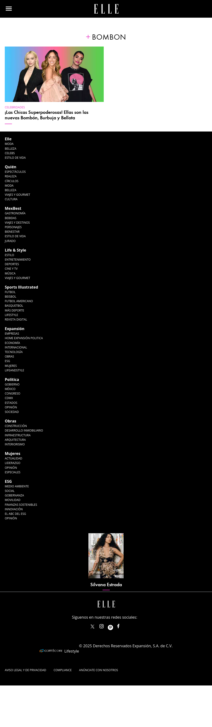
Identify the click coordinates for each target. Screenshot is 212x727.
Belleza (10, 149)
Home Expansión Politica (24, 338)
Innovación (14, 509)
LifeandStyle (14, 370)
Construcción (16, 426)
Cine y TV (11, 269)
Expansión (14, 328)
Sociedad (12, 412)
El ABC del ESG (15, 514)
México (10, 389)
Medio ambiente (17, 486)
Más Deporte (14, 310)
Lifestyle (11, 315)
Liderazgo (12, 463)
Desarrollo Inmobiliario (24, 430)
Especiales (12, 472)
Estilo (9, 255)
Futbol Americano (19, 301)
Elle (8, 139)
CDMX (9, 398)
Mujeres (11, 366)
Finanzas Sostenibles (21, 505)
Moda (9, 144)
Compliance (63, 670)
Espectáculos (15, 172)
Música (10, 273)
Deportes (12, 264)
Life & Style (15, 250)
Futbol (10, 292)
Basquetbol (14, 306)
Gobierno (12, 384)
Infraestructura (18, 435)
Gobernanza (14, 495)
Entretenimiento (18, 260)
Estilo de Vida (15, 236)
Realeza (11, 176)
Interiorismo (15, 444)
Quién (10, 166)
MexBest (13, 208)
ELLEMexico (92, 626)
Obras (9, 356)
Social (10, 491)
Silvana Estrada (106, 584)
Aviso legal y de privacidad (25, 670)
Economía (12, 343)
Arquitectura (15, 440)
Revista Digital (16, 319)
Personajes (13, 227)
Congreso (12, 393)
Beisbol (10, 297)
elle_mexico (105, 625)
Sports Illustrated (21, 287)
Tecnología (14, 352)
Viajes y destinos (17, 223)
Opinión (11, 407)
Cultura (11, 199)
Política (12, 379)
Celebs (10, 153)
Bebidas (10, 218)
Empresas (12, 334)
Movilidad (12, 500)
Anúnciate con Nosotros (98, 670)
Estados (11, 403)
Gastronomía (15, 213)
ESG (7, 361)
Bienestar (12, 232)
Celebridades (15, 107)
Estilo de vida (15, 158)
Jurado (10, 241)
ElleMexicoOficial (122, 625)
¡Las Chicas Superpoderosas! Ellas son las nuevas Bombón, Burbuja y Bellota (46, 115)
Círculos (11, 181)
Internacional (16, 347)
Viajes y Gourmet (17, 195)
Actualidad (13, 458)
